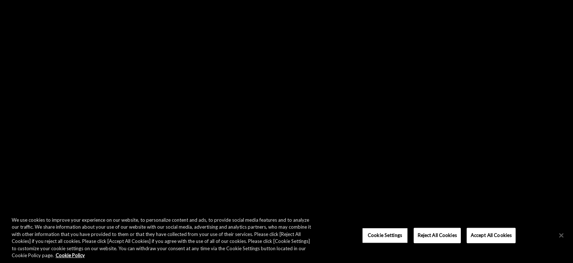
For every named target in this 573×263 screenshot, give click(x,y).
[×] (561, 236)
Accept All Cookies (491, 235)
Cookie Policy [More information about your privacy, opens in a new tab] (70, 255)
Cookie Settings (385, 235)
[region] (286, 236)
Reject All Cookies (437, 235)
